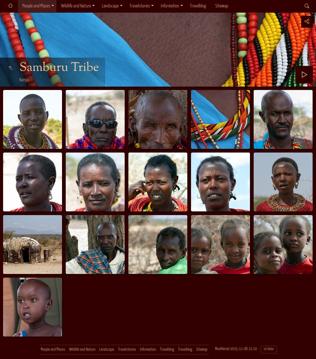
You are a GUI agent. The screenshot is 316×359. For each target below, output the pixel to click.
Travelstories (140, 6)
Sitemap (221, 6)
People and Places (36, 6)
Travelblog (198, 6)
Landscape (110, 6)
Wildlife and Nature (76, 6)
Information (170, 6)
